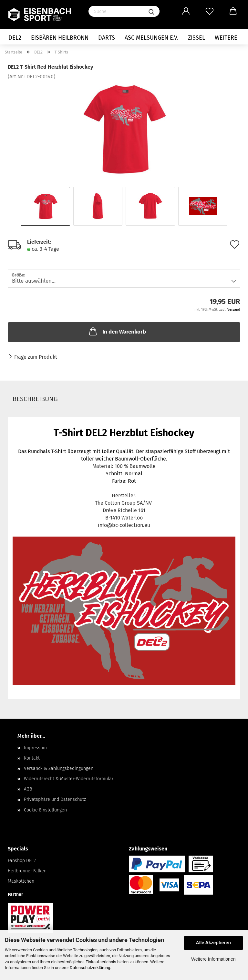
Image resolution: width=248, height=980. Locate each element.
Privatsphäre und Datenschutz (55, 799)
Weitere (226, 37)
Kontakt (32, 758)
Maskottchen (21, 881)
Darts (106, 37)
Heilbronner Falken (27, 871)
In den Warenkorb (117, 331)
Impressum (35, 748)
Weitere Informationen (213, 959)
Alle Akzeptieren (213, 942)
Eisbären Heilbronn (59, 37)
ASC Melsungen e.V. (151, 37)
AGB (28, 789)
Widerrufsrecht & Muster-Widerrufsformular (68, 778)
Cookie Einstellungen (45, 810)
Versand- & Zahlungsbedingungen (58, 768)
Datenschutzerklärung (90, 967)
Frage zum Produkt (35, 357)
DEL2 (14, 37)
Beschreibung (35, 399)
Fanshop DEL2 (22, 860)
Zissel (196, 37)
